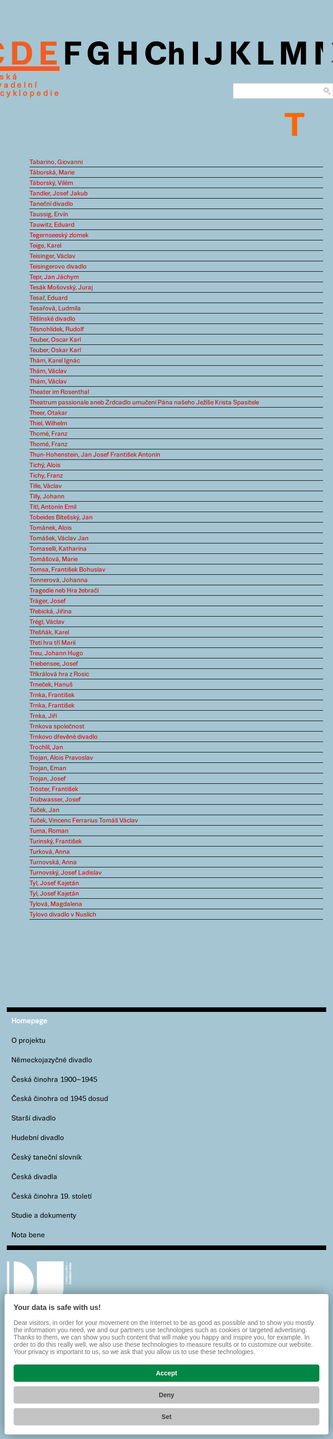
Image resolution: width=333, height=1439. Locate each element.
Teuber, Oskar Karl (55, 350)
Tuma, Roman (49, 831)
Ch (165, 55)
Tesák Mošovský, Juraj (61, 287)
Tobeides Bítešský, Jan (61, 517)
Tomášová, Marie (54, 559)
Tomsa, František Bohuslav (67, 570)
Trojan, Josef (48, 779)
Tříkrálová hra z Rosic (59, 674)
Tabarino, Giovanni (56, 162)
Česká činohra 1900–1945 (54, 1080)
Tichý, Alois (45, 465)
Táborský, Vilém (51, 183)
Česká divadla (34, 1177)
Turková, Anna (50, 852)
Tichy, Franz (46, 476)
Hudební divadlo (37, 1138)
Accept (166, 1373)
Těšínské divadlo (52, 319)
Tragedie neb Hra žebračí (64, 591)
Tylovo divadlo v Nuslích (63, 914)
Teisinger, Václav (52, 256)
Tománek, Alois (51, 528)
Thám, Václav (48, 371)
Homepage (29, 1021)
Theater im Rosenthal (59, 392)
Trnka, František (52, 695)
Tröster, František (54, 789)
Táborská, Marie (52, 172)
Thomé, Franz (48, 434)
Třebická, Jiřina (51, 611)
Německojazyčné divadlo (51, 1060)
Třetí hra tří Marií (52, 643)
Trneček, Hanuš (51, 685)
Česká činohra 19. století (51, 1196)
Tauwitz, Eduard (52, 225)
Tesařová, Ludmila (55, 308)
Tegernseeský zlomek (59, 235)
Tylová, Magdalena (56, 904)
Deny (166, 1395)
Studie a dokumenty (43, 1216)
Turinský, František (56, 841)
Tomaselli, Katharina (58, 549)
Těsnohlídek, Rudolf (57, 329)
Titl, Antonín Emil (53, 507)
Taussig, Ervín (49, 214)
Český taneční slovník (46, 1157)
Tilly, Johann (47, 496)
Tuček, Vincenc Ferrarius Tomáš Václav (84, 820)
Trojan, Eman (48, 768)
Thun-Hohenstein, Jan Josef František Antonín (95, 455)
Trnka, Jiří (43, 716)
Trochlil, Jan (46, 747)
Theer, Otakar (48, 413)
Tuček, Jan (45, 810)
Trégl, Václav (47, 622)
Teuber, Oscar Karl (55, 340)
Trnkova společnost (57, 726)
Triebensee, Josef (54, 664)
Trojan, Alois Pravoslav (61, 758)
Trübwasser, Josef (55, 800)
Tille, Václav (46, 486)
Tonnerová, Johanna (59, 580)
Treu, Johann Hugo (56, 653)
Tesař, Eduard (49, 298)
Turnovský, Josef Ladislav (66, 873)
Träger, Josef (48, 601)
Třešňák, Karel (49, 632)
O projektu (28, 1041)
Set (167, 1416)
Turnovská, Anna (53, 862)
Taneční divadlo (51, 204)
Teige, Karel (45, 246)
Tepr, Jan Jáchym (54, 277)
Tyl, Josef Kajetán (54, 883)
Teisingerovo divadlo (58, 267)
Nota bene (28, 1235)
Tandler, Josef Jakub (59, 193)
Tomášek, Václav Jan (59, 538)
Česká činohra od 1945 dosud (59, 1099)
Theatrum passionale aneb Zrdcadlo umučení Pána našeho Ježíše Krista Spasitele (144, 402)
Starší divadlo (33, 1118)
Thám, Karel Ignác (55, 361)
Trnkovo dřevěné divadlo (64, 737)
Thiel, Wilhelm (48, 423)
